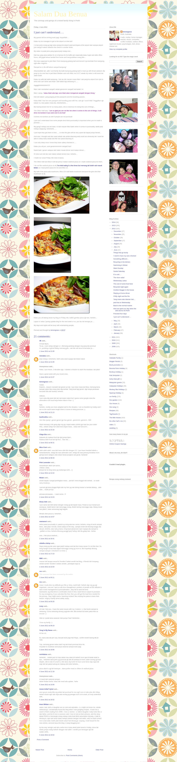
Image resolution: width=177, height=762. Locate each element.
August (116, 244)
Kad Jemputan (114, 375)
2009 (114, 343)
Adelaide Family (115, 358)
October (117, 237)
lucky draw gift (114, 379)
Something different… (121, 259)
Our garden (113, 400)
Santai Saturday (119, 271)
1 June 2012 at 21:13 (46, 412)
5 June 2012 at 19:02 (46, 735)
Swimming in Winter (120, 265)
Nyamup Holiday (115, 393)
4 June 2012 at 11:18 (46, 671)
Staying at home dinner (121, 293)
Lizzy (41, 606)
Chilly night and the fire (121, 296)
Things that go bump (120, 253)
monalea (42, 356)
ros (40, 571)
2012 (114, 228)
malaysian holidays (116, 386)
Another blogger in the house (123, 290)
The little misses (115, 418)
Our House (113, 403)
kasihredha (43, 417)
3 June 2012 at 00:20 (46, 601)
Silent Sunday (118, 268)
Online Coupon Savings (117, 444)
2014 (114, 222)
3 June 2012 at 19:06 (46, 650)
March (116, 327)
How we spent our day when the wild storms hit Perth (124, 310)
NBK (41, 558)
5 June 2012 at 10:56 (46, 684)
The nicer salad (118, 277)
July (115, 247)
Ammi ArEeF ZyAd (46, 689)
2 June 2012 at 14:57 (46, 517)
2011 (114, 337)
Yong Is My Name (45, 630)
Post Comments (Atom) (74, 755)
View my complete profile (118, 49)
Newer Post (40, 750)
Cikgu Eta (43, 434)
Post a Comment (43, 740)
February (117, 330)
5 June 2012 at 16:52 (46, 700)
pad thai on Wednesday (121, 302)
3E (40, 341)
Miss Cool (43, 447)
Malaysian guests (115, 382)
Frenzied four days (120, 314)
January (117, 333)
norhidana (43, 654)
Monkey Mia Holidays (117, 389)
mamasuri (43, 521)
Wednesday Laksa (119, 281)
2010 (114, 340)
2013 (114, 225)
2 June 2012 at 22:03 (46, 567)
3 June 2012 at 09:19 (46, 626)
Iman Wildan (44, 704)
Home (70, 750)
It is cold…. (117, 274)
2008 (114, 346)
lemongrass (43, 382)
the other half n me (116, 421)
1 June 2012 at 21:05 (46, 351)
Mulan (41, 478)
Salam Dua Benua (60, 14)
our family (112, 396)
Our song (112, 407)
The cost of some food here (123, 284)
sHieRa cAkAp (44, 543)
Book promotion (115, 365)
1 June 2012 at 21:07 (46, 377)
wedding (112, 428)
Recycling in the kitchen (121, 262)
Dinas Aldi (43, 502)
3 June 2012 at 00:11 (46, 577)
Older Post (99, 750)
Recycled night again (120, 287)
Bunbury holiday (115, 372)
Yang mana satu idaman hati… (124, 299)
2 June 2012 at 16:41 (46, 539)
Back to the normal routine (122, 305)
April (116, 324)
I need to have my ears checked (124, 256)
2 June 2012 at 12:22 (46, 473)
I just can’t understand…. (122, 317)
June (116, 250)
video (111, 425)
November (118, 234)
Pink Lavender (44, 462)
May (115, 321)
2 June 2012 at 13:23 (46, 497)
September (118, 241)
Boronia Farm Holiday (117, 368)
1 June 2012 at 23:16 (46, 430)
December (118, 231)
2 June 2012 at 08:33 (46, 458)
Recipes (112, 410)
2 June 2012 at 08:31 (46, 443)
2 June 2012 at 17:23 (46, 554)
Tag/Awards (113, 414)
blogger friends (114, 361)
